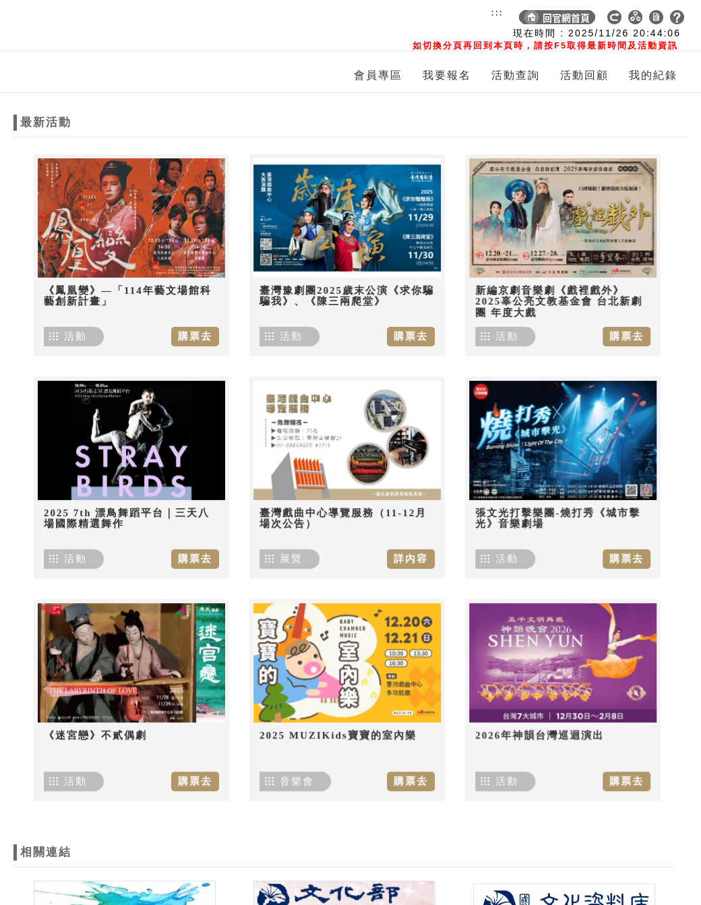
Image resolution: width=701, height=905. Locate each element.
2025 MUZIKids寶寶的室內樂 (336, 723)
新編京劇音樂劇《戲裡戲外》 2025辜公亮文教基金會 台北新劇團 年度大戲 (554, 301)
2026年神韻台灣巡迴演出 (534, 725)
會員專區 (378, 75)
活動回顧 (584, 75)
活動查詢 (515, 75)
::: (497, 12)
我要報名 (447, 75)
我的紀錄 (653, 75)
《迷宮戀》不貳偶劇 (95, 723)
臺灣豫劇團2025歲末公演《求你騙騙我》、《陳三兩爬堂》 (344, 296)
